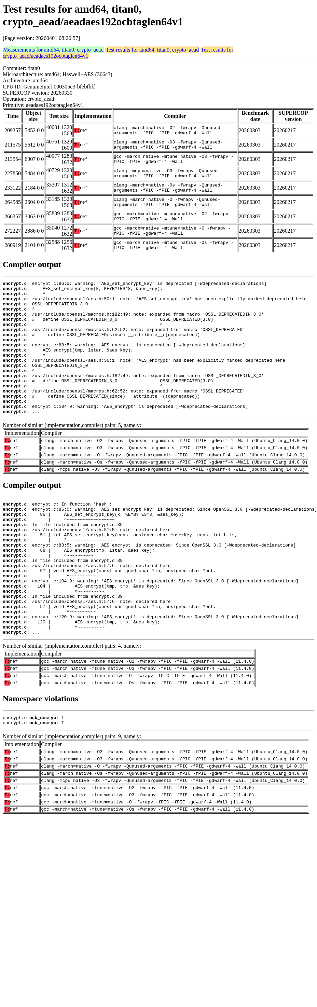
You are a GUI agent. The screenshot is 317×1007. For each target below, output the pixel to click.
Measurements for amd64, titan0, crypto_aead (53, 50)
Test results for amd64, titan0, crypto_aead (152, 50)
